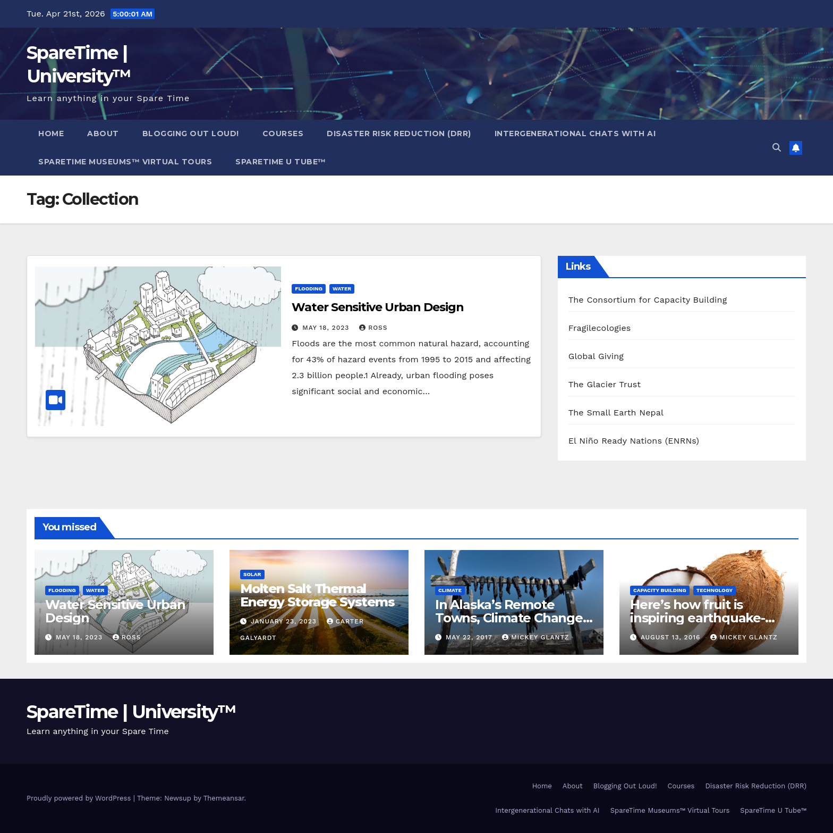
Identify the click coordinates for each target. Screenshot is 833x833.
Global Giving (596, 356)
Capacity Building (659, 590)
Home (51, 133)
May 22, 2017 (470, 637)
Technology (714, 590)
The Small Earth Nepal (616, 412)
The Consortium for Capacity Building (647, 300)
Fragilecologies (599, 328)
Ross (373, 327)
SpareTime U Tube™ (280, 161)
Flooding (308, 288)
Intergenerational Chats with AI (575, 133)
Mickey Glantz (535, 637)
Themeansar (223, 798)
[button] (776, 148)
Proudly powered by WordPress (80, 798)
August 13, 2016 (672, 637)
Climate (450, 590)
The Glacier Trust (604, 384)
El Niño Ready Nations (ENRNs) (633, 441)
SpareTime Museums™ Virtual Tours (125, 161)
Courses (283, 133)
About (103, 133)
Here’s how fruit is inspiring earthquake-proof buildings (697, 618)
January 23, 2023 (285, 621)
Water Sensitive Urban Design (377, 307)
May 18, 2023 (327, 327)
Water (342, 288)
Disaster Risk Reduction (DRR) (399, 133)
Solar (252, 574)
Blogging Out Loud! (190, 133)
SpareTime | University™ (131, 712)
